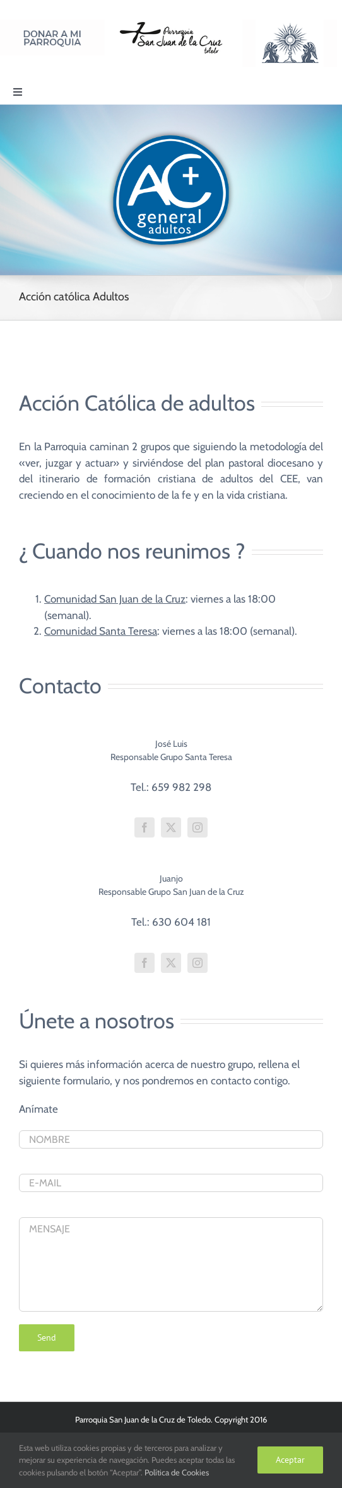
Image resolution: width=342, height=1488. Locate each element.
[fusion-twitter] (171, 827)
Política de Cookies (176, 1472)
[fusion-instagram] (197, 827)
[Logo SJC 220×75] (171, 24)
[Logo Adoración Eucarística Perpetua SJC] (289, 24)
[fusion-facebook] (144, 827)
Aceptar (290, 1459)
